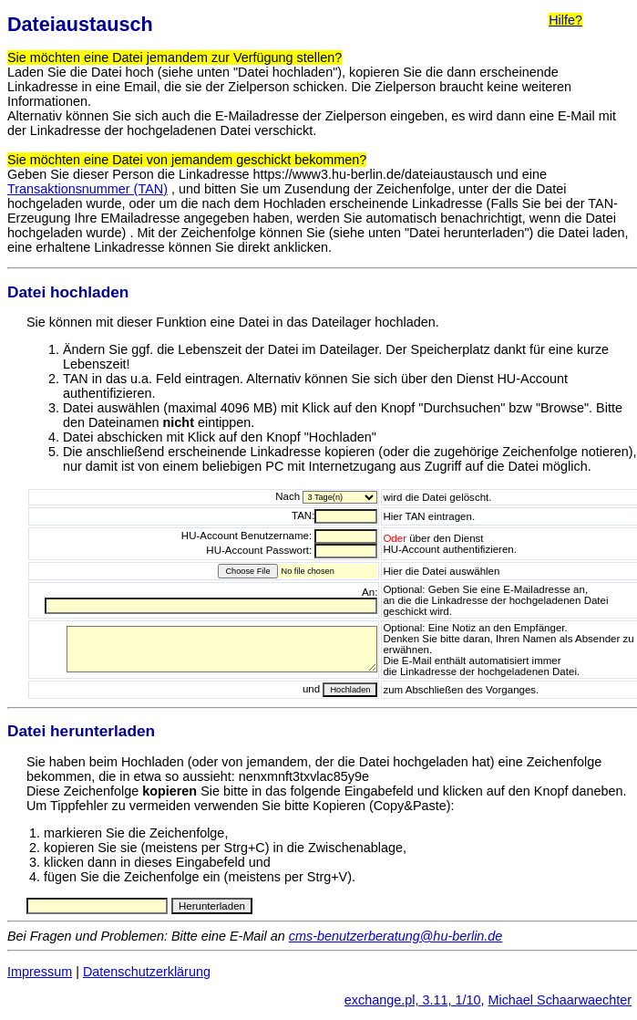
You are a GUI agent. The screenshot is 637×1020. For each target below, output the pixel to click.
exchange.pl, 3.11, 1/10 (412, 1000)
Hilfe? (565, 20)
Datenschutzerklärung (147, 971)
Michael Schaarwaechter (560, 1000)
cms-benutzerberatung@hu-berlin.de (396, 936)
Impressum (39, 971)
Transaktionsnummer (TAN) (87, 189)
